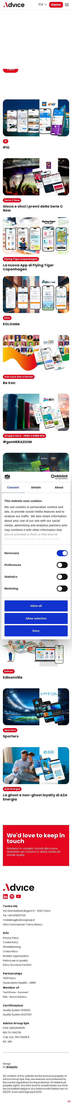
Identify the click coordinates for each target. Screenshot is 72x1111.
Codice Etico (10, 951)
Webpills (11, 1067)
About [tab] (59, 487)
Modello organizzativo (16, 956)
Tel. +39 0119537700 (14, 915)
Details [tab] (36, 487)
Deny (36, 630)
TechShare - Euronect (15, 992)
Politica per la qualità (15, 960)
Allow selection (36, 618)
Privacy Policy (11, 937)
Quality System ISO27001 (17, 1014)
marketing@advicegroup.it (19, 920)
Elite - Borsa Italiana (14, 996)
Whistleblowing (12, 946)
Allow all (36, 605)
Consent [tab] (13, 487)
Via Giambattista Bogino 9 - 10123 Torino (26, 910)
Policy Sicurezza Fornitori (17, 964)
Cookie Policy (10, 942)
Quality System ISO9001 (16, 1010)
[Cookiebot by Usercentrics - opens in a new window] (51, 476)
